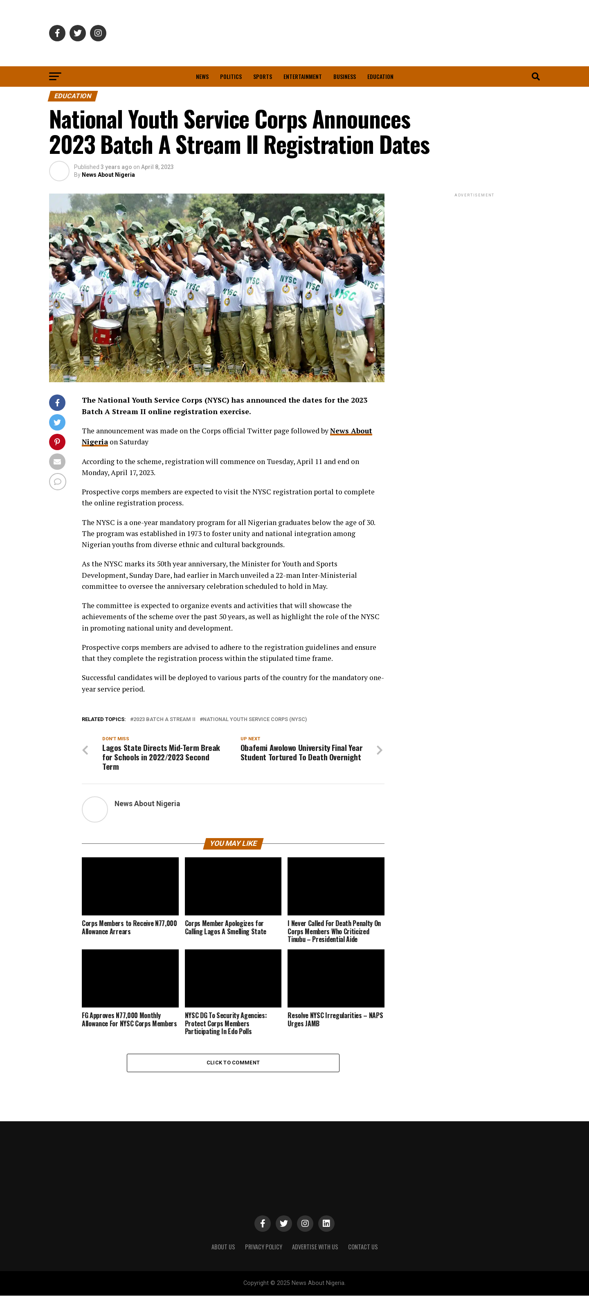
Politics (231, 76)
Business (344, 76)
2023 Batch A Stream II (164, 719)
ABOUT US (223, 1247)
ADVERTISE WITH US (315, 1247)
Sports (262, 76)
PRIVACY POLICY (263, 1247)
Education (380, 76)
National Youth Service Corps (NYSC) (255, 719)
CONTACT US (363, 1247)
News (202, 76)
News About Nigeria (108, 174)
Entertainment (302, 76)
